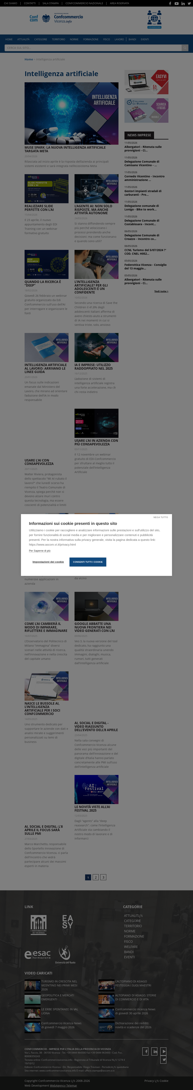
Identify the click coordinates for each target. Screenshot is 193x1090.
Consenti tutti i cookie (88, 562)
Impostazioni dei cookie (48, 561)
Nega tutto (160, 517)
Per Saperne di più (40, 550)
